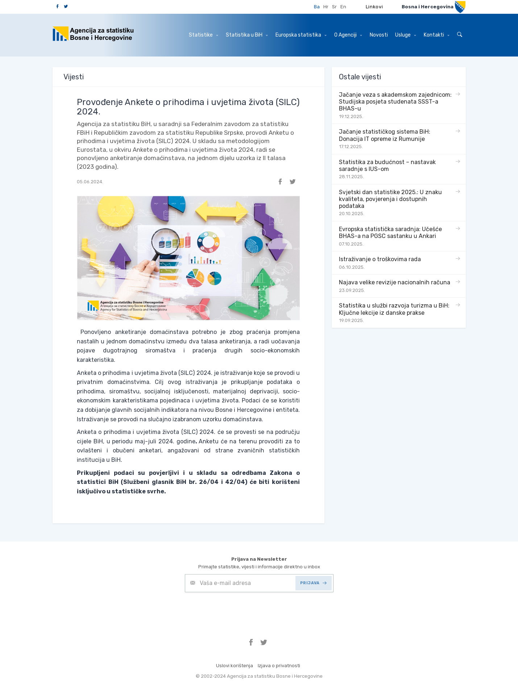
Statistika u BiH (247, 35)
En (343, 6)
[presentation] (240, 610)
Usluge (405, 35)
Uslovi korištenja (234, 665)
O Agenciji (348, 35)
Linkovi (374, 6)
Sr (334, 6)
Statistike (203, 35)
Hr (325, 6)
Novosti (379, 35)
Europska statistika (301, 35)
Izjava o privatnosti (279, 665)
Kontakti (436, 35)
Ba (317, 6)
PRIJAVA (313, 583)
